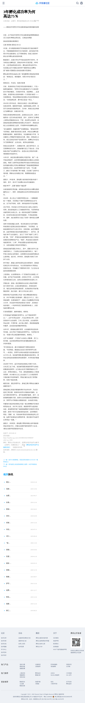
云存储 (68, 666)
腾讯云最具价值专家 (42, 638)
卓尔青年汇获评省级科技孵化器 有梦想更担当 (8, 516)
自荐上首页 (21, 643)
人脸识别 (22, 673)
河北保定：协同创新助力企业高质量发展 (8, 529)
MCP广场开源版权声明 (60, 649)
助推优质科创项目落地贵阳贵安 (8, 577)
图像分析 (38, 675)
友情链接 (56, 646)
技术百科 (3, 652)
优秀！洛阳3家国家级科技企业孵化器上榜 (8, 590)
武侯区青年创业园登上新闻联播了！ (8, 522)
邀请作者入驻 (22, 641)
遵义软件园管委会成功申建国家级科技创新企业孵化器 (8, 482)
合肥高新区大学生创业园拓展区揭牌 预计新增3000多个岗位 (8, 495)
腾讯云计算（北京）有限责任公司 (31, 699)
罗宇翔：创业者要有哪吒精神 (8, 583)
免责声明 (56, 641)
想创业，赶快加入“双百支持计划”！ (8, 509)
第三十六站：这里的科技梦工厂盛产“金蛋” (8, 610)
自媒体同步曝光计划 (24, 638)
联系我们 (56, 643)
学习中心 (3, 649)
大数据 (37, 683)
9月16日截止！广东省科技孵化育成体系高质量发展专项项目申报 (8, 536)
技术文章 (3, 638)
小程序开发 (54, 683)
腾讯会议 (38, 673)
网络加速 (22, 666)
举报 (36, 21)
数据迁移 (22, 685)
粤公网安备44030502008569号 (63, 696)
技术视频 (3, 646)
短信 (52, 681)
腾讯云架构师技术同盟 (42, 641)
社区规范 (56, 638)
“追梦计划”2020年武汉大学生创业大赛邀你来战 (8, 543)
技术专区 (3, 655)
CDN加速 (69, 673)
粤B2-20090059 (48, 696)
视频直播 (22, 668)
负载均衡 (38, 681)
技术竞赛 (21, 646)
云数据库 (38, 666)
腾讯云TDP (39, 646)
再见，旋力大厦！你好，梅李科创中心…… (8, 597)
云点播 (22, 683)
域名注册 (22, 664)
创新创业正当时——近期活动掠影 (8, 604)
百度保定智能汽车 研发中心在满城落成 (8, 556)
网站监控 (68, 683)
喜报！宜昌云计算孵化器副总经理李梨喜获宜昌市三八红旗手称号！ (8, 550)
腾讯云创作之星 (40, 643)
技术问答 (3, 641)
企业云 (53, 673)
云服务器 (38, 664)
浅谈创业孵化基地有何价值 (8, 489)
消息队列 (68, 664)
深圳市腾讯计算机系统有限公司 (22, 696)
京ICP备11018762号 (58, 699)
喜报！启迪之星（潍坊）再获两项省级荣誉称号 (8, 570)
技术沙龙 (3, 643)
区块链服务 (54, 664)
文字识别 (68, 681)
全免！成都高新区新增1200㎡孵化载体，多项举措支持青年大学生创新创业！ (8, 502)
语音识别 (22, 677)
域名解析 (53, 666)
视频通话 (22, 675)
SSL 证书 (68, 675)
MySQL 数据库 (55, 675)
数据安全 (22, 681)
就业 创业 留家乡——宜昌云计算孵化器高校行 (8, 563)
